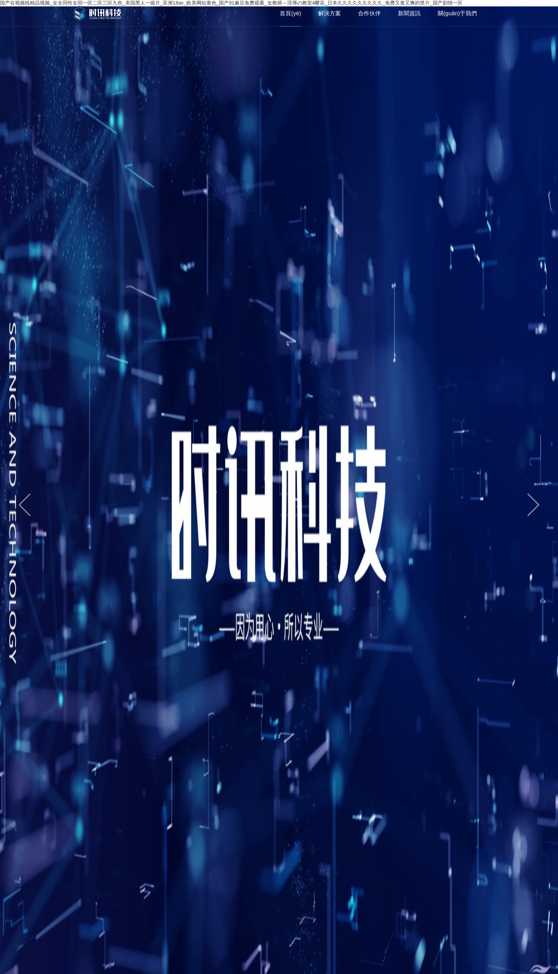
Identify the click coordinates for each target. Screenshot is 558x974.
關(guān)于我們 (457, 13)
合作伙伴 (369, 13)
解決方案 (329, 13)
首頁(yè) (290, 13)
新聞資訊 (409, 13)
